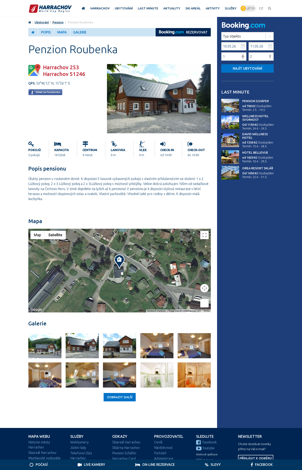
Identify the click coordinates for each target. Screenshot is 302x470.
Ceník (158, 442)
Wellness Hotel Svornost (255, 117)
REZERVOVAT (183, 32)
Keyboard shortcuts (156, 311)
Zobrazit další (119, 397)
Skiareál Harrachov (42, 453)
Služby (76, 436)
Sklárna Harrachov (126, 447)
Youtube (205, 448)
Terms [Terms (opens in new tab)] (206, 311)
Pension (58, 22)
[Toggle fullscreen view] (204, 235)
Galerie (79, 32)
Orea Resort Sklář (257, 168)
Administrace (163, 458)
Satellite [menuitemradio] (55, 235)
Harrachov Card (124, 458)
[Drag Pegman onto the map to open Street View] (204, 303)
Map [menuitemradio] (37, 235)
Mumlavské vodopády (44, 458)
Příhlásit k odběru (256, 458)
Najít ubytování (247, 68)
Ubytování (42, 22)
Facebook (206, 442)
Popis (46, 32)
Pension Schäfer (255, 101)
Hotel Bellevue (255, 152)
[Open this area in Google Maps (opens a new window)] (36, 309)
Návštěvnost (163, 447)
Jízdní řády (78, 447)
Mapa (62, 32)
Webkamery (79, 442)
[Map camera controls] (204, 288)
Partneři (160, 453)
